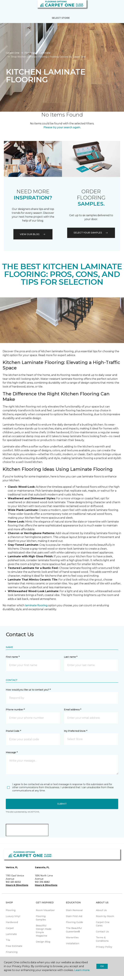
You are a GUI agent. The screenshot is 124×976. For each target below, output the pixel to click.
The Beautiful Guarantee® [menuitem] (74, 930)
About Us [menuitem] (101, 910)
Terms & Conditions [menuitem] (102, 939)
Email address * (72, 709)
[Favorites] (116, 6)
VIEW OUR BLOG (33, 234)
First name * (13, 657)
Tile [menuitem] (8, 940)
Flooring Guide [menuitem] (74, 922)
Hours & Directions (17, 885)
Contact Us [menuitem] (102, 931)
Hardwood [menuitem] (12, 922)
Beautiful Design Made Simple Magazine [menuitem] (43, 930)
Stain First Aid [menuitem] (74, 916)
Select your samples (91, 232)
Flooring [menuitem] (11, 910)
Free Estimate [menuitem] (14, 946)
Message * (11, 752)
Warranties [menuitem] (72, 937)
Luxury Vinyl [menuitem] (13, 916)
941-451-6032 (13, 881)
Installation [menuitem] (72, 943)
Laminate (44, 52)
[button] (112, 6)
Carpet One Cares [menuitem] (102, 924)
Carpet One (12, 52)
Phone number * (15, 709)
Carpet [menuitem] (10, 928)
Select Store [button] (61, 17)
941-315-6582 (42, 881)
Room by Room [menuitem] (105, 916)
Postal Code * (13, 731)
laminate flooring (36, 605)
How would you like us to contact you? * (28, 690)
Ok (102, 966)
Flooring (29, 52)
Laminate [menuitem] (11, 934)
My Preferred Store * (75, 731)
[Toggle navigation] (5, 6)
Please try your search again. (62, 127)
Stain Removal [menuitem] (74, 910)
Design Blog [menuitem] (43, 941)
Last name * (70, 657)
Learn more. (82, 970)
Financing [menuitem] (11, 952)
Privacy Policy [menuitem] (104, 946)
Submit (62, 803)
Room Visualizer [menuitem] (45, 910)
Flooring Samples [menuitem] (41, 918)
